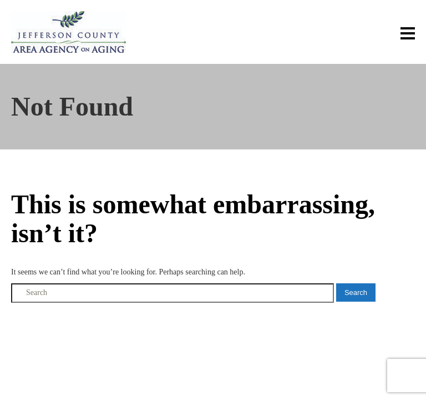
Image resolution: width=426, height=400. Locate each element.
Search (355, 292)
